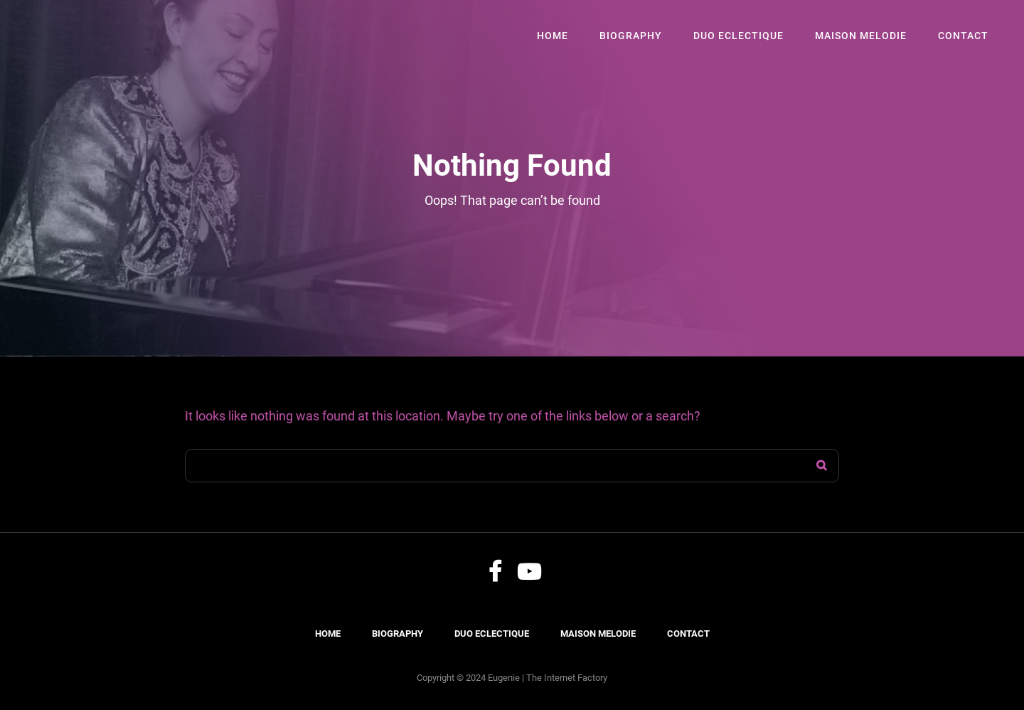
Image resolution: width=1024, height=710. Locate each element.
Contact (963, 35)
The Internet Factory (566, 677)
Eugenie (504, 677)
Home (552, 35)
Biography (630, 35)
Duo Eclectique (738, 35)
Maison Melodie (861, 35)
